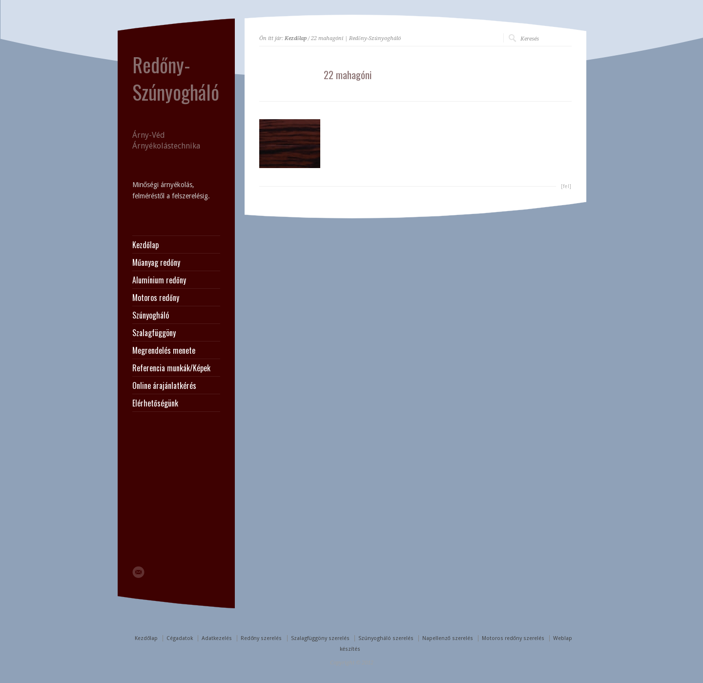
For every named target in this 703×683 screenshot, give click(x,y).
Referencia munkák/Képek (171, 368)
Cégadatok (179, 638)
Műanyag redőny (156, 262)
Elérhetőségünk (155, 403)
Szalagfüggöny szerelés (320, 638)
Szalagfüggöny (154, 333)
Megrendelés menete (163, 350)
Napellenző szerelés (447, 638)
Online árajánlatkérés (164, 385)
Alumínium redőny (159, 280)
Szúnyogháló (150, 315)
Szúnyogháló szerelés (386, 638)
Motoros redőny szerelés (513, 638)
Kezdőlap (296, 38)
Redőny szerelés (261, 638)
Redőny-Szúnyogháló (175, 78)
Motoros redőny (155, 297)
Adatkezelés (217, 638)
